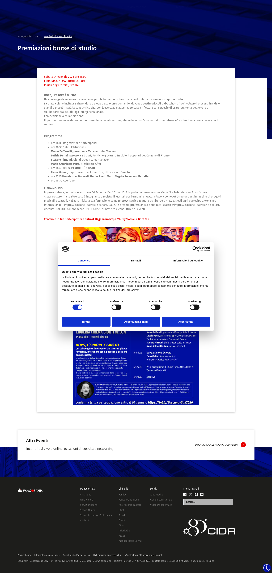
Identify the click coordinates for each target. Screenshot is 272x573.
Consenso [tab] (84, 260)
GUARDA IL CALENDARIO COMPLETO (216, 444)
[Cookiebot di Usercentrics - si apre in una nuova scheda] (195, 249)
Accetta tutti (185, 321)
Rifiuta (86, 321)
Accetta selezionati (136, 321)
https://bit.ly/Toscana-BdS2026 (129, 219)
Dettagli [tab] (136, 260)
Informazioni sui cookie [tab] (188, 260)
